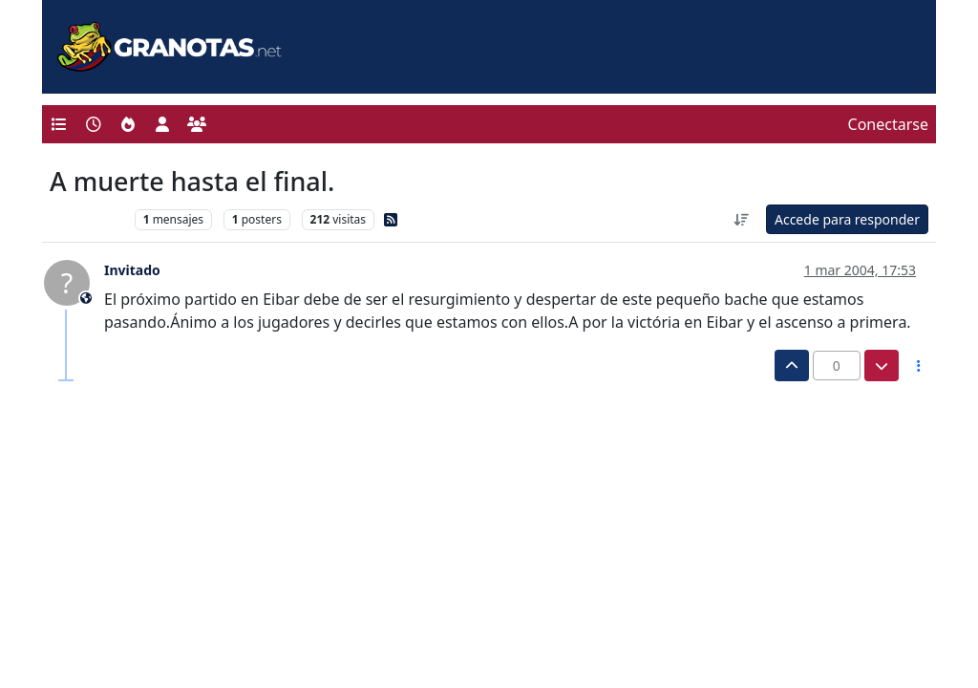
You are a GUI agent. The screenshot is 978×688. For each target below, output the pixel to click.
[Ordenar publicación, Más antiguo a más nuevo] (741, 219)
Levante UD (87, 219)
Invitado (132, 270)
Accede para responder (847, 219)
